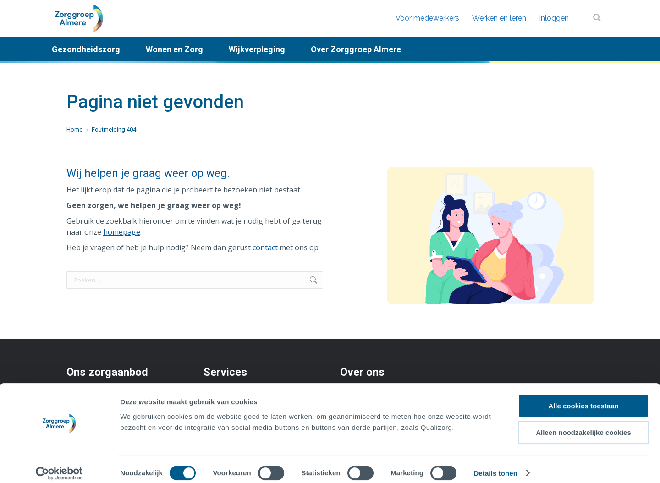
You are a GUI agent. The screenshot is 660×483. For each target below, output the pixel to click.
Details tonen (495, 465)
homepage (121, 232)
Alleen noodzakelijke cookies (583, 424)
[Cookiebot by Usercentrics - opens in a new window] (59, 465)
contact (265, 247)
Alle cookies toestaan (583, 397)
